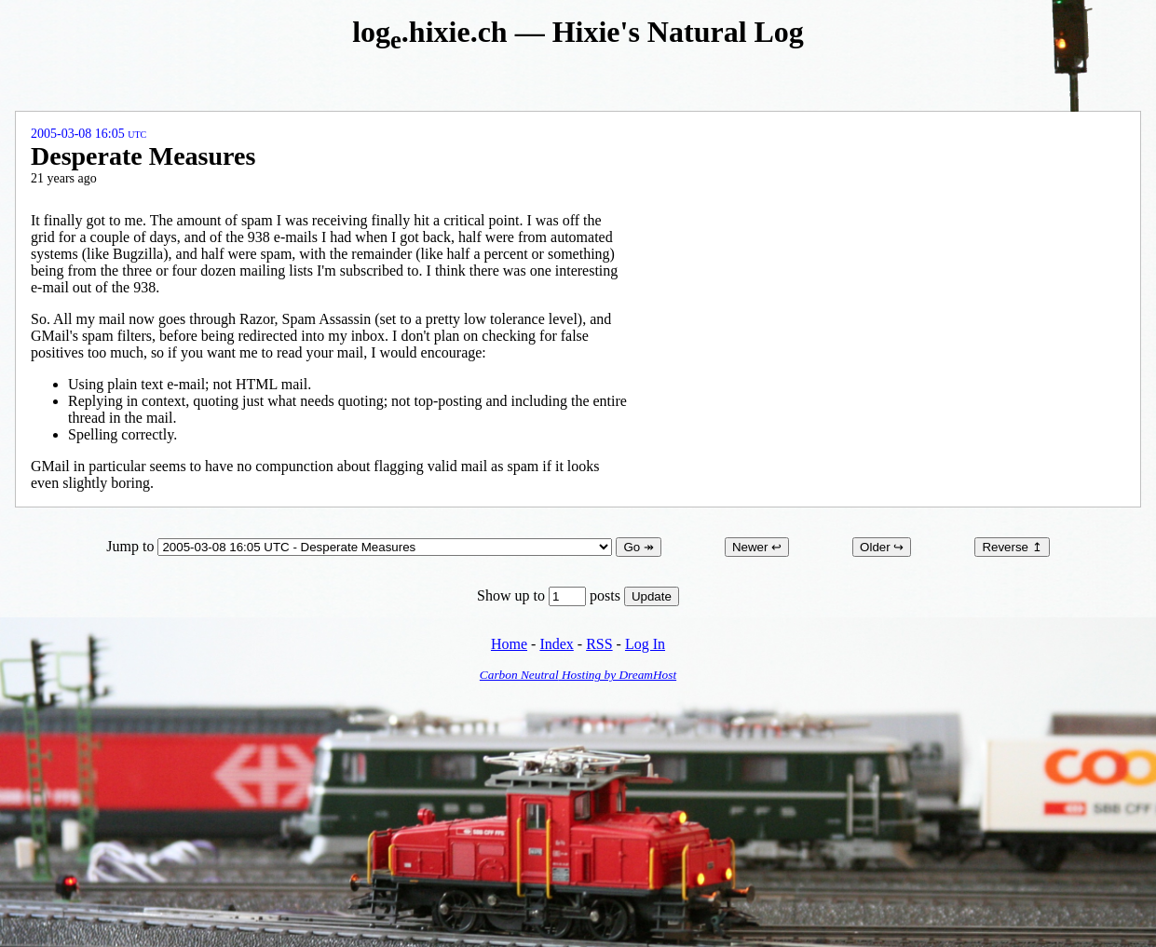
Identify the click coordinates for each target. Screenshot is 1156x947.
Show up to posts (550, 595)
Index (556, 644)
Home (509, 644)
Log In (645, 644)
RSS (599, 644)
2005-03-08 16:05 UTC (88, 134)
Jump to (361, 546)
